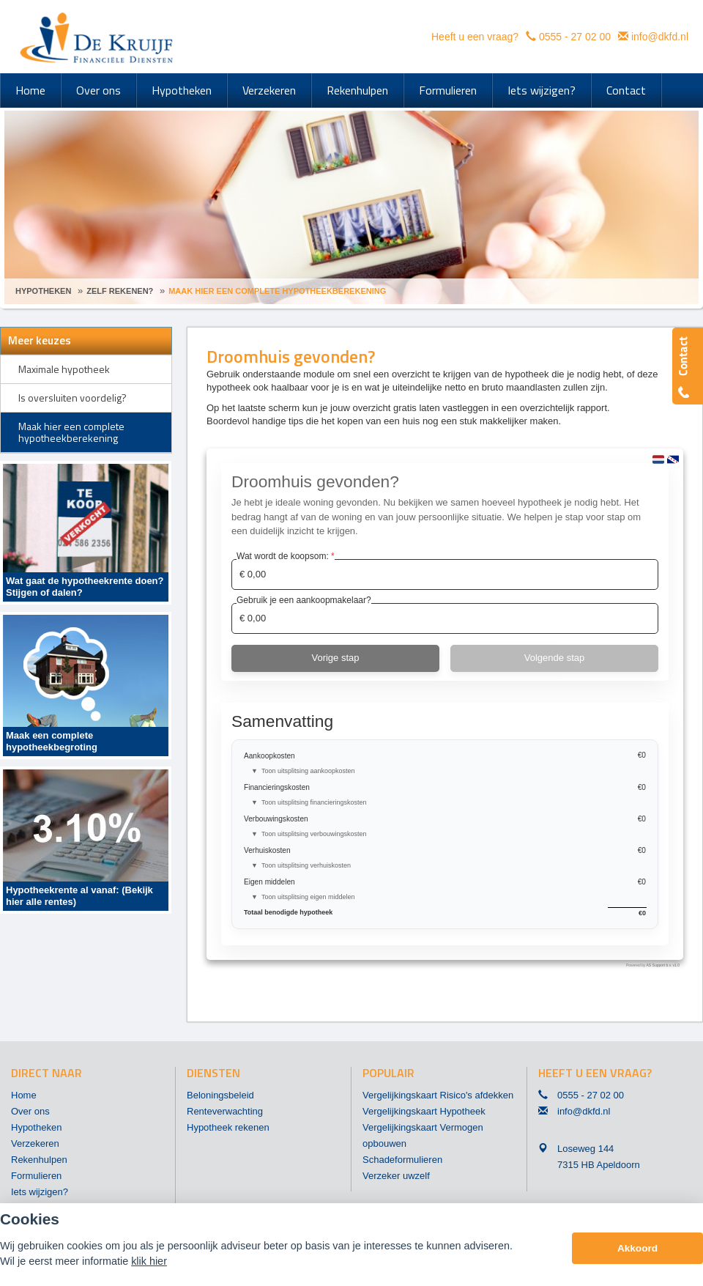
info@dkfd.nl (659, 37)
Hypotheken (43, 291)
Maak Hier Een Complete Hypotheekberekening (277, 291)
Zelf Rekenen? (119, 291)
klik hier (149, 1261)
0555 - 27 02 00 (575, 37)
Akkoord (637, 1248)
